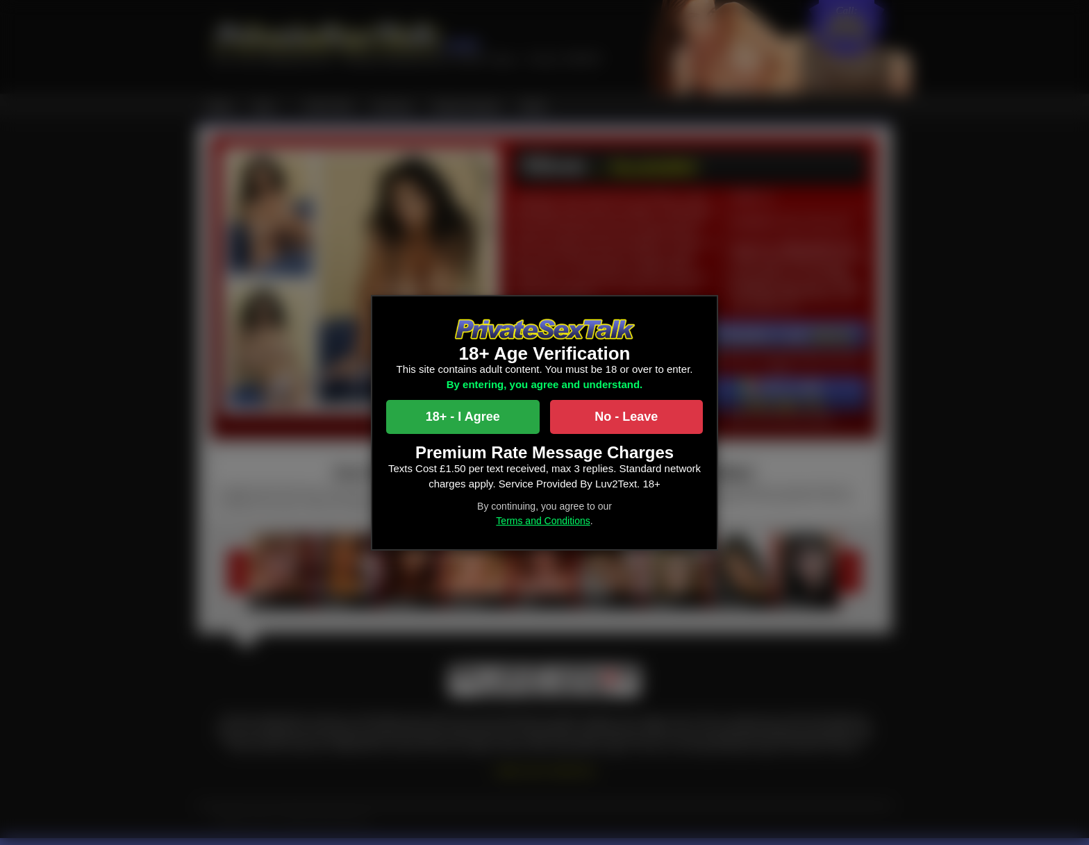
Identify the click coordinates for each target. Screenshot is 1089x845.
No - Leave (626, 417)
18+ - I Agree (463, 417)
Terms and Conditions (543, 520)
